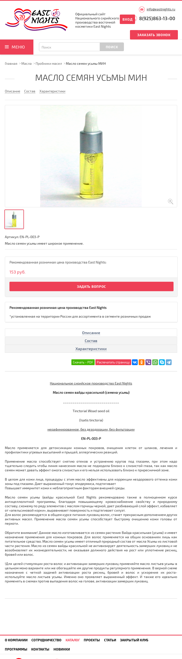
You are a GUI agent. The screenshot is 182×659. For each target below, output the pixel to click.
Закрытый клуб (134, 640)
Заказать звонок (154, 35)
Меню (18, 46)
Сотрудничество (46, 640)
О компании (16, 640)
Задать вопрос (91, 286)
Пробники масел (49, 63)
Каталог (73, 640)
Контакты (40, 649)
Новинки (61, 649)
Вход (127, 19)
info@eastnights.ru (161, 9)
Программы (16, 649)
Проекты (92, 640)
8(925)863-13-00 (157, 18)
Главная (11, 63)
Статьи (110, 640)
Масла (26, 63)
